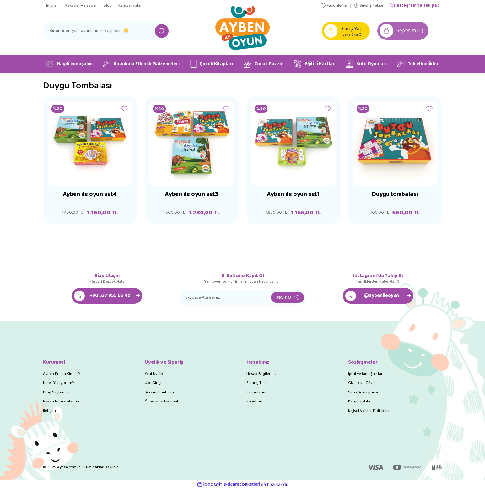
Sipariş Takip (257, 382)
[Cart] (404, 31)
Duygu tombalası (395, 195)
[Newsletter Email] (243, 297)
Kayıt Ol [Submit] (287, 297)
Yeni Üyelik (154, 373)
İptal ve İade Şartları (366, 373)
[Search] (107, 31)
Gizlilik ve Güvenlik (364, 382)
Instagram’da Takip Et (414, 5)
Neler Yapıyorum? (58, 382)
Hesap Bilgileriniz (261, 373)
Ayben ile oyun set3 (191, 195)
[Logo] (242, 26)
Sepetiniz (254, 401)
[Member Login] (331, 31)
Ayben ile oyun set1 (293, 195)
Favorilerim (334, 5)
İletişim (49, 410)
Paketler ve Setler (81, 5)
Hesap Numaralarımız (62, 401)
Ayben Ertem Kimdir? (61, 373)
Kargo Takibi (359, 401)
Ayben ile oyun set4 (90, 195)
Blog (108, 5)
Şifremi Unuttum (159, 392)
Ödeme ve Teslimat (162, 401)
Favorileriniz (257, 392)
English (52, 5)
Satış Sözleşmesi (363, 392)
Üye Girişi (153, 382)
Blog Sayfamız (55, 392)
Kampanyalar (130, 5)
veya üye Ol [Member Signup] (353, 34)
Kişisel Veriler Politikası (368, 410)
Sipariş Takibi (368, 5)
